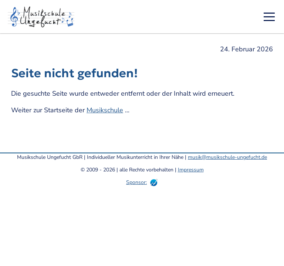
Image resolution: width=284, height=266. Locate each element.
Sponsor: (136, 182)
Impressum (191, 169)
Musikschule (105, 110)
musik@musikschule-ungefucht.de (227, 157)
